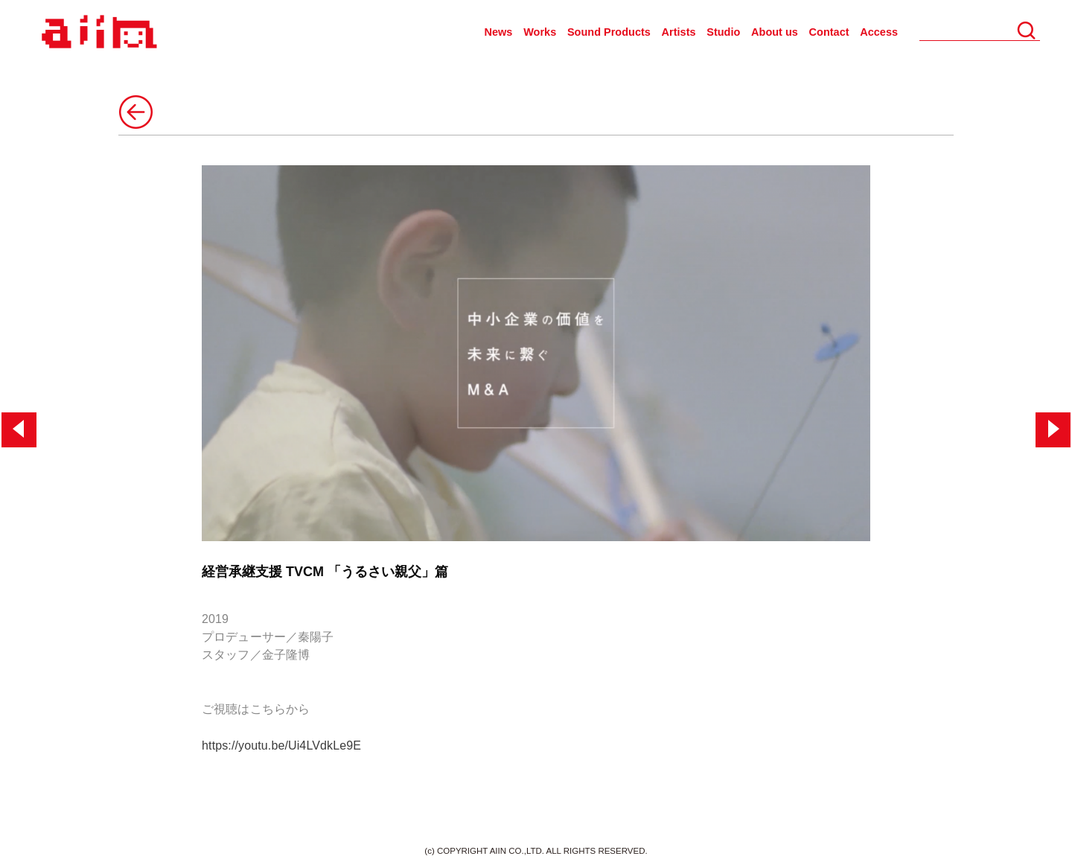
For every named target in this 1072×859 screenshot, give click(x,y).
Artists (679, 32)
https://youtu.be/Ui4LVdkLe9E (281, 745)
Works (539, 32)
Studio (723, 32)
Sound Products (609, 32)
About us (774, 32)
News (499, 32)
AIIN (97, 32)
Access (879, 32)
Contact (829, 32)
